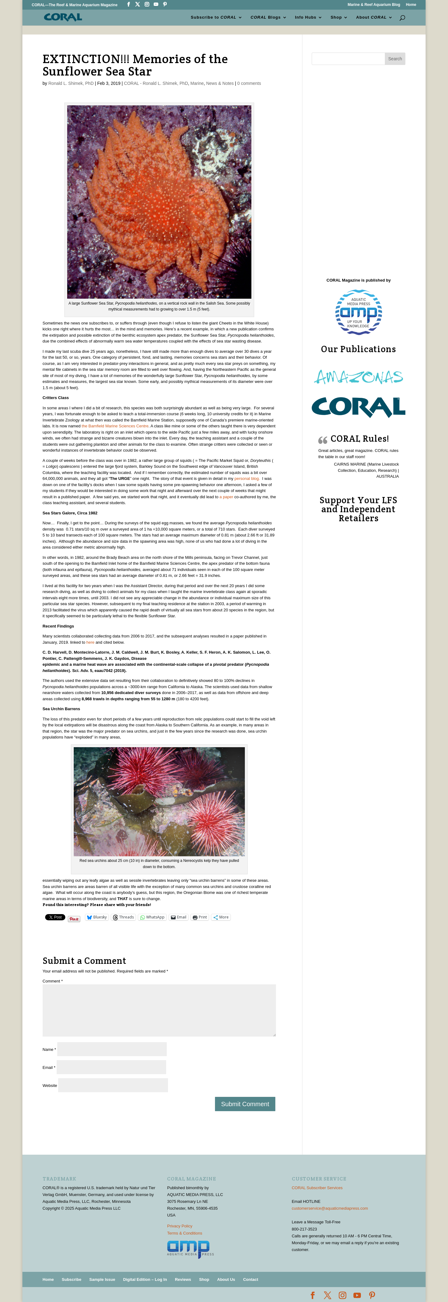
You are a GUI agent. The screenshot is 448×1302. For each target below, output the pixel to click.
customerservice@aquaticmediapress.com (330, 1208)
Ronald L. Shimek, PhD (71, 83)
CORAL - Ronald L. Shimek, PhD (156, 83)
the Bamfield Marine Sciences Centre (114, 426)
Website (50, 1085)
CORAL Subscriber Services (317, 1187)
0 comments (249, 83)
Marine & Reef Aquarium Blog (374, 5)
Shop (336, 17)
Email (49, 1067)
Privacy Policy (179, 1226)
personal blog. (247, 478)
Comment (53, 981)
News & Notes (220, 83)
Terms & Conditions (184, 1233)
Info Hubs (305, 17)
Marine (197, 83)
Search (395, 58)
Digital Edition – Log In (145, 1279)
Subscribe (72, 1279)
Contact (250, 1279)
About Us (226, 1279)
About (371, 17)
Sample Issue (102, 1279)
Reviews (183, 1279)
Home (411, 5)
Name (49, 1049)
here (90, 642)
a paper (225, 497)
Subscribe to (213, 17)
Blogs (266, 17)
